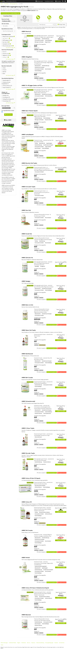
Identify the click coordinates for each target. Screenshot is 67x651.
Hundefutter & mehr (49, 1)
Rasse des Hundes (5, 19)
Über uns (28, 642)
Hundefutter (6, 3)
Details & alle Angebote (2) (51, 275)
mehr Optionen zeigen (10, 47)
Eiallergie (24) (5, 95)
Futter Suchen (8, 114)
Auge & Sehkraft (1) (6, 87)
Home (2, 3)
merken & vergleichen (41, 51)
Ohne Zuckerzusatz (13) (7, 45)
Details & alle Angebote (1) (51, 51)
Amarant (4, 69)
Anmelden (58, 1)
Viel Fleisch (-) (5, 38)
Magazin (18, 642)
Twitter (2, 644)
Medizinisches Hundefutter (7, 36)
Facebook (56, 642)
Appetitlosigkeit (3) (6, 80)
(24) (24, 18)
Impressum (33, 642)
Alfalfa (4, 67)
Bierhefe (4, 71)
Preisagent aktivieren (61, 51)
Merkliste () (39, 1)
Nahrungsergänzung (13, 3)
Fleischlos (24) (5, 53)
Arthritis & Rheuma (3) (7, 85)
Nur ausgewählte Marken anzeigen (8, 111)
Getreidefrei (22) (6, 44)
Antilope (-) (5, 57)
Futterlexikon (23, 642)
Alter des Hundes (5, 23)
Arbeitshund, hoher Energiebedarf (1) (6, 83)
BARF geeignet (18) (6, 40)
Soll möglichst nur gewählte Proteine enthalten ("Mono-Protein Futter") (8, 62)
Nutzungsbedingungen (49, 642)
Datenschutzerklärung (40, 642)
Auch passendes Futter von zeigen (10, 13)
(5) (38, 18)
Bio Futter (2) (5, 42)
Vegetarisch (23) (5, 55)
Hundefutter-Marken (12, 642)
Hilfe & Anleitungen (4, 642)
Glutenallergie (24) (6, 101)
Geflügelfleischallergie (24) (8, 99)
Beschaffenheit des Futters (7, 28)
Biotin (3, 73)
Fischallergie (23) (6, 97)
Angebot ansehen (60, 41)
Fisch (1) (4, 51)
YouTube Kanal (61, 642)
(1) (49, 18)
